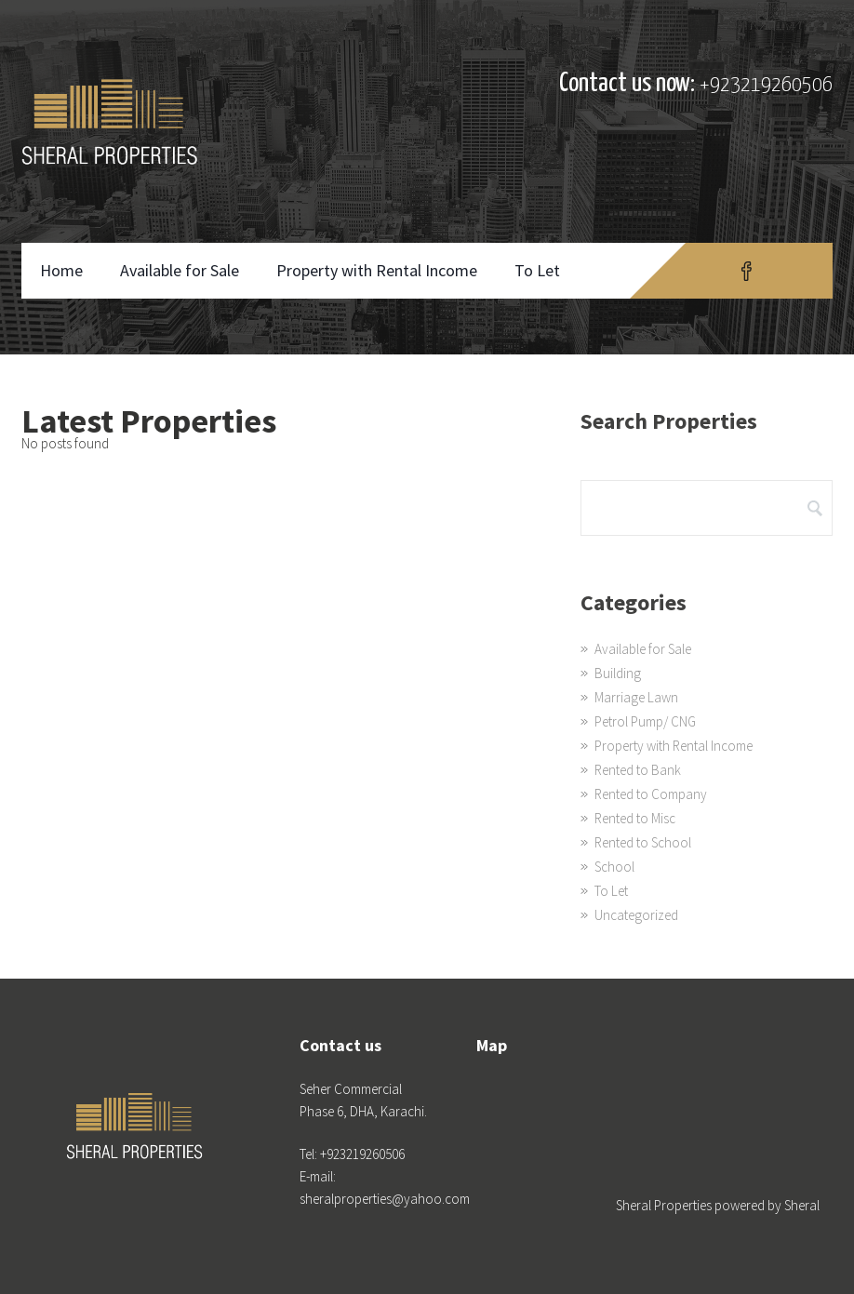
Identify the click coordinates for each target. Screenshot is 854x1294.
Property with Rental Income (376, 270)
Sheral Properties (664, 1205)
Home (61, 270)
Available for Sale (179, 270)
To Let (537, 270)
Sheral (802, 1205)
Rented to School (642, 842)
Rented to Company (650, 794)
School (614, 866)
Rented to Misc (634, 818)
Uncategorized (636, 915)
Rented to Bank (637, 770)
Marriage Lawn (636, 697)
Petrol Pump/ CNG (645, 721)
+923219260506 (766, 85)
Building (617, 673)
